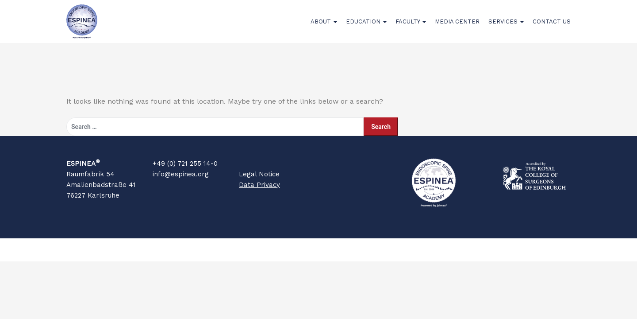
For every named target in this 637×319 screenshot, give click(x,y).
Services (506, 27)
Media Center (457, 27)
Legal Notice (259, 185)
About (324, 27)
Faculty (410, 27)
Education (366, 27)
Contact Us (552, 27)
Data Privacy (259, 196)
